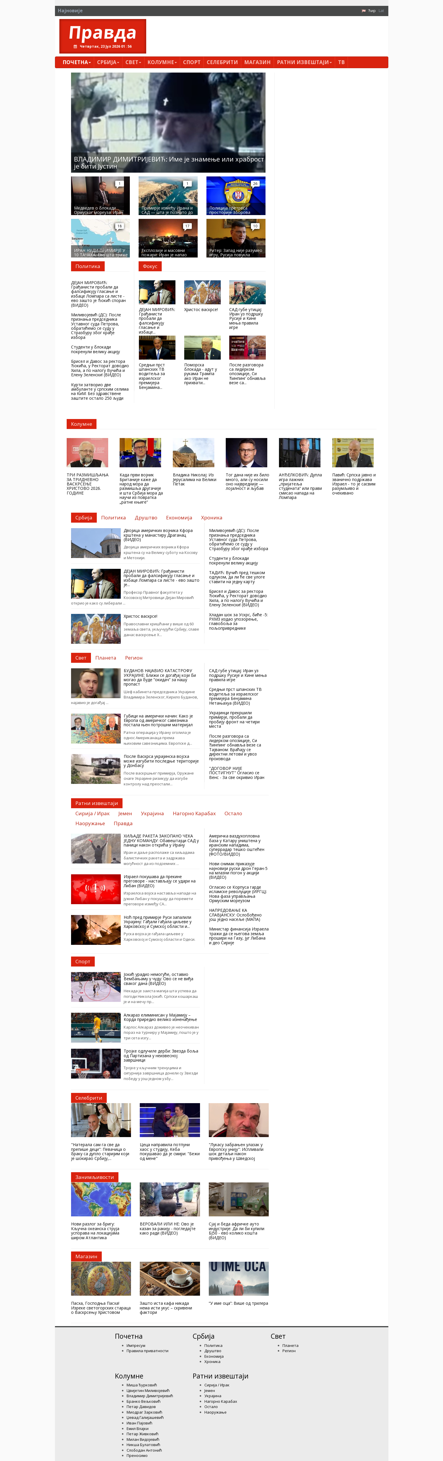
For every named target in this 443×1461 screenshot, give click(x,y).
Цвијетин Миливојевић (148, 1390)
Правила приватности (147, 1350)
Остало (211, 1406)
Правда (103, 32)
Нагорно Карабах (220, 1401)
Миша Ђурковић (142, 1385)
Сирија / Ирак (217, 1385)
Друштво (212, 1350)
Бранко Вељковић (144, 1401)
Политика (213, 1345)
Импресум (136, 1345)
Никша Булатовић (143, 1444)
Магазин (257, 62)
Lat (381, 10)
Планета (290, 1345)
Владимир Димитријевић (150, 1395)
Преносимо (137, 1455)
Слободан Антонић (144, 1450)
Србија (108, 62)
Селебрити (222, 62)
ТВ (341, 62)
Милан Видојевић (143, 1439)
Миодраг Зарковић (144, 1412)
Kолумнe (162, 62)
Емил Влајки (138, 1428)
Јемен (209, 1390)
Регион (289, 1350)
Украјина (212, 1395)
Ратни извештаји (304, 62)
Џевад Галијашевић (145, 1417)
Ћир (372, 10)
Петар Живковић (142, 1433)
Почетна (77, 62)
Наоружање (215, 1412)
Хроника (212, 1361)
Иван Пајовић (139, 1423)
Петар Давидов (141, 1406)
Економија (214, 1356)
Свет (133, 62)
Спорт (192, 62)
